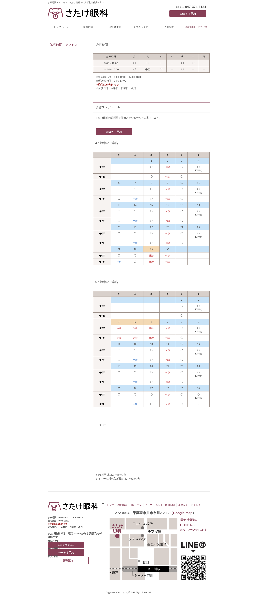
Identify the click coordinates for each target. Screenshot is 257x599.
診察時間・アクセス (196, 27)
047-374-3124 (195, 7)
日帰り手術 (115, 27)
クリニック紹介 (142, 27)
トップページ (61, 27)
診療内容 (88, 27)
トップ (110, 505)
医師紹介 (169, 27)
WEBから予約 (188, 13)
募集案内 (68, 560)
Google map (183, 513)
